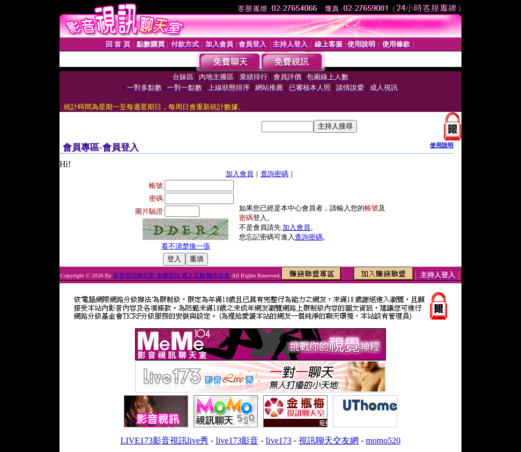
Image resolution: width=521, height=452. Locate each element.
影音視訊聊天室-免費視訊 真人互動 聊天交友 (171, 275)
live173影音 (236, 440)
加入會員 (240, 174)
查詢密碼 (274, 174)
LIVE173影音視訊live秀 (165, 440)
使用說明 (441, 145)
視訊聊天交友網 (329, 440)
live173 (279, 440)
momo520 (383, 440)
